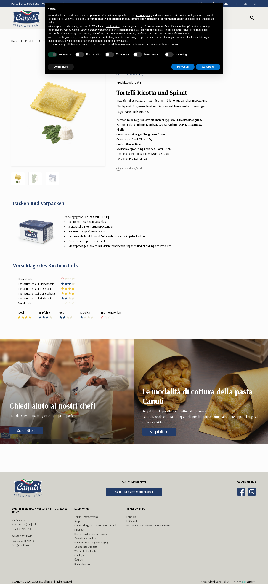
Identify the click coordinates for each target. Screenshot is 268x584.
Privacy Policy (207, 581)
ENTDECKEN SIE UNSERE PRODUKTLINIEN (148, 525)
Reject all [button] (183, 66)
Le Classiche (132, 521)
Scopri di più (26, 430)
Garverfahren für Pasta (86, 538)
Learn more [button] (61, 66)
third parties (112, 26)
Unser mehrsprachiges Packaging (91, 542)
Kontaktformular (83, 564)
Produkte (30, 41)
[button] (219, 9)
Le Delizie (131, 516)
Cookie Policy (222, 581)
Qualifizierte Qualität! (85, 546)
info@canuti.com (21, 545)
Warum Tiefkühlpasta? (85, 551)
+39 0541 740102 (24, 536)
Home (14, 41)
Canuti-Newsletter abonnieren (134, 491)
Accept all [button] (208, 66)
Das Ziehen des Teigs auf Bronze (90, 534)
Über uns (78, 559)
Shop (77, 521)
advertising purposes (195, 29)
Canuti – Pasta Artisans (86, 516)
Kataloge (79, 555)
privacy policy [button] (144, 15)
